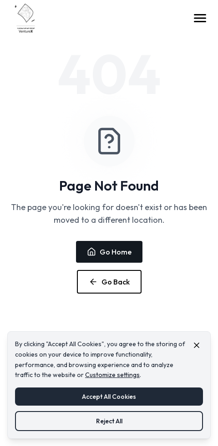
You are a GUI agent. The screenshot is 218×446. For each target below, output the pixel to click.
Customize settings (112, 375)
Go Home (109, 251)
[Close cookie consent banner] (196, 345)
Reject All (109, 421)
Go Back (109, 281)
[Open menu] (200, 18)
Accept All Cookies (109, 396)
